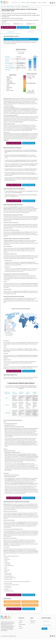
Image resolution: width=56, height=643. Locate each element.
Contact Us (44, 2)
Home (2, 6)
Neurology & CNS (13, 6)
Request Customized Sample (23, 27)
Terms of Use (32, 622)
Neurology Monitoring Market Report (30, 601)
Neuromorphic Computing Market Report (29, 605)
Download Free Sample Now (8, 27)
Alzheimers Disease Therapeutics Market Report (12, 605)
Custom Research (34, 2)
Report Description (10, 31)
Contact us (21, 628)
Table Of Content (31, 31)
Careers (39, 2)
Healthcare (8, 6)
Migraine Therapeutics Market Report (12, 601)
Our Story (23, 2)
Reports (28, 2)
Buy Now (33, 27)
